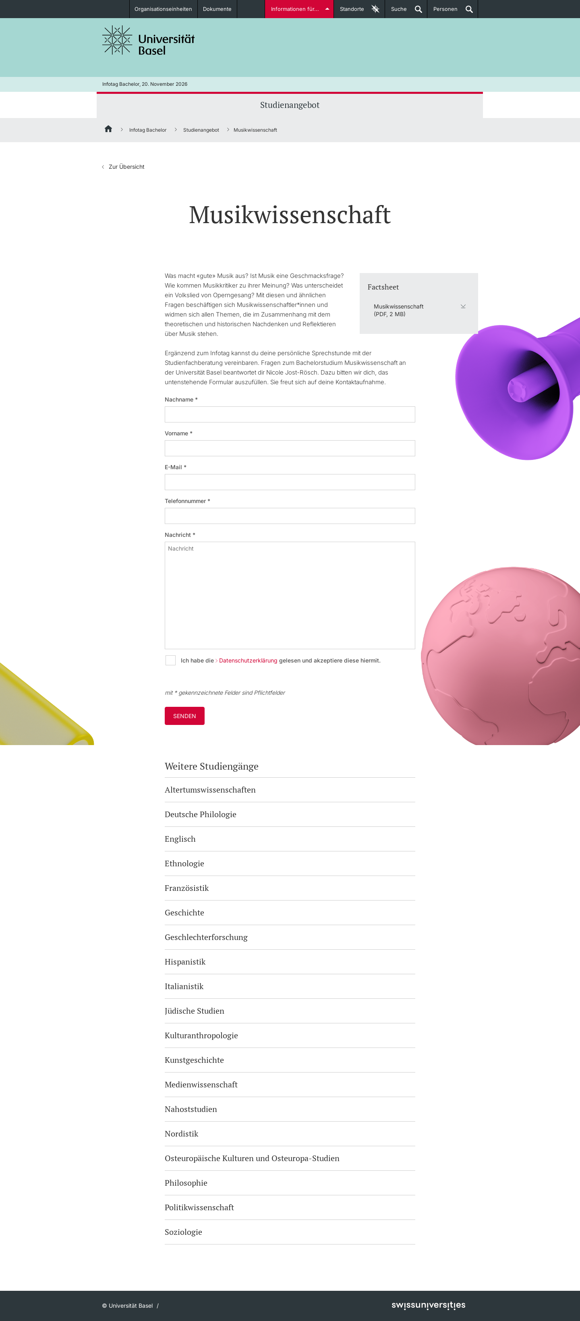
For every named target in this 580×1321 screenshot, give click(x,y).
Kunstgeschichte (194, 1059)
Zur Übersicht (127, 166)
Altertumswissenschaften (210, 789)
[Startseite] (109, 130)
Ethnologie (184, 863)
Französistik (187, 887)
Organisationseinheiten (164, 9)
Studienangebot (290, 104)
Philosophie (186, 1182)
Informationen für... (295, 9)
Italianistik (184, 986)
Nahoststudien (191, 1109)
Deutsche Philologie (200, 814)
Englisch (180, 838)
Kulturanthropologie (201, 1035)
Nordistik (181, 1133)
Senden (184, 715)
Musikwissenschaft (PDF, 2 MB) (399, 310)
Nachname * (181, 399)
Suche (396, 12)
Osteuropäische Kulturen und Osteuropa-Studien (252, 1158)
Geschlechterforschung (206, 937)
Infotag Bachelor (148, 130)
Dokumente (217, 9)
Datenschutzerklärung (248, 660)
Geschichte (184, 912)
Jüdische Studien (194, 1010)
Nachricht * (180, 535)
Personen (442, 12)
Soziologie (183, 1231)
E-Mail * (175, 467)
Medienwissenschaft (201, 1084)
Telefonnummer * (187, 501)
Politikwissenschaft (199, 1207)
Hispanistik (185, 961)
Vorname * (179, 433)
